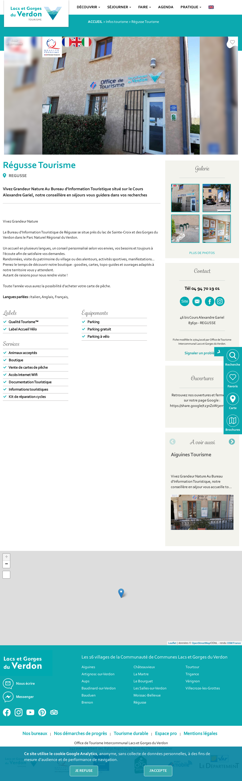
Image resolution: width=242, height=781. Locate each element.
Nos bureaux (34, 733)
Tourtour (192, 667)
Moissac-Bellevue (147, 695)
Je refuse (84, 771)
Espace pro (166, 733)
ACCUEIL (95, 22)
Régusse (140, 703)
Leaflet (172, 643)
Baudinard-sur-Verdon (99, 688)
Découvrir (88, 7)
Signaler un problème (202, 353)
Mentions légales (200, 733)
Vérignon (193, 681)
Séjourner (119, 7)
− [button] (6, 564)
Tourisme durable (131, 733)
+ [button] (6, 557)
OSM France (234, 643)
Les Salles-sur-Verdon (150, 688)
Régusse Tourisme (145, 22)
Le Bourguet (143, 681)
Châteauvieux (144, 667)
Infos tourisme (117, 22)
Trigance (192, 674)
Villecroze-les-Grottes (203, 688)
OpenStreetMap (201, 643)
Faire (144, 7)
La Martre (141, 674)
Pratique (191, 7)
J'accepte (158, 771)
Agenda (165, 7)
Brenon (87, 703)
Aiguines (88, 667)
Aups (85, 681)
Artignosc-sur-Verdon (98, 674)
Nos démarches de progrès (80, 733)
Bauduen (88, 695)
